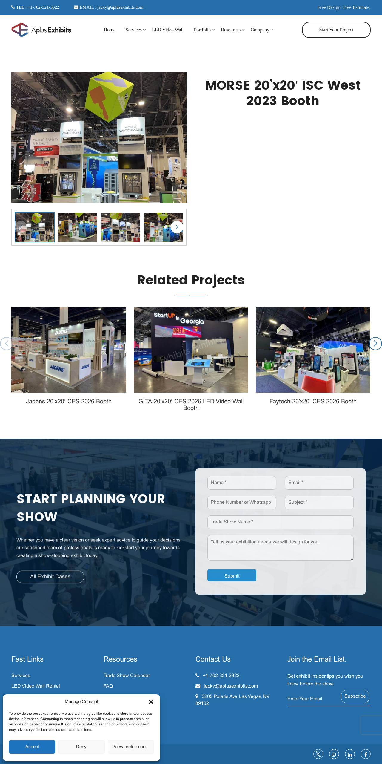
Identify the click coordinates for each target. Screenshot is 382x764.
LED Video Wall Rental (35, 686)
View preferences (131, 747)
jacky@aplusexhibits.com (231, 686)
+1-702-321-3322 (221, 675)
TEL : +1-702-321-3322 (35, 7)
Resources (231, 29)
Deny (81, 747)
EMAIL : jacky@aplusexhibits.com (108, 7)
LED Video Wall (168, 29)
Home (109, 29)
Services (134, 29)
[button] (151, 702)
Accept (32, 747)
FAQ (108, 686)
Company (260, 29)
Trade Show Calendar (127, 675)
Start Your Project (336, 29)
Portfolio (202, 29)
